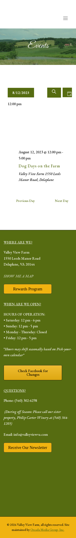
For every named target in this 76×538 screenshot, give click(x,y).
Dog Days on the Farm (39, 166)
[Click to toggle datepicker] (21, 92)
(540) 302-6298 (26, 400)
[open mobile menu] (65, 18)
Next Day (62, 200)
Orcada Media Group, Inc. (47, 530)
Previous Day (25, 200)
